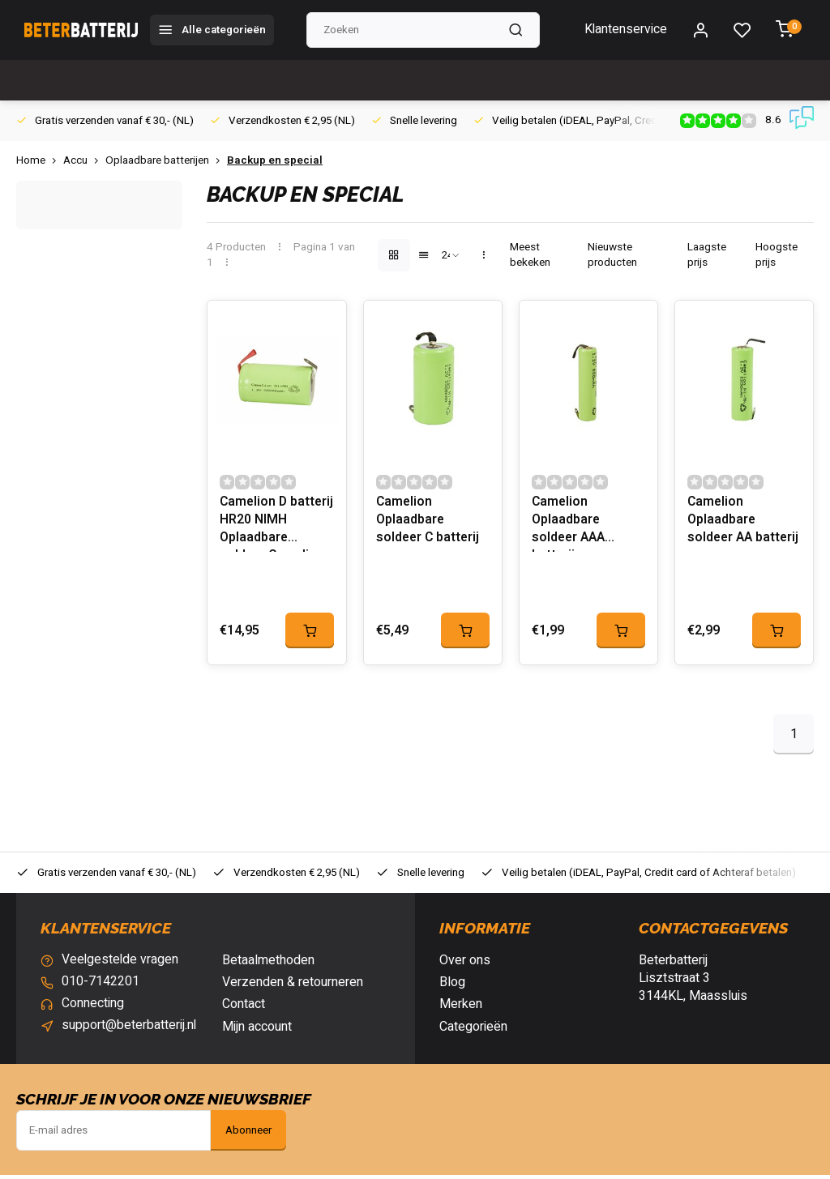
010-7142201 (100, 986)
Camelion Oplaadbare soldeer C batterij (429, 525)
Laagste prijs (706, 255)
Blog (452, 986)
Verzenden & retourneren (292, 986)
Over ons (464, 964)
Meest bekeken (530, 255)
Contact (243, 1009)
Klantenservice (625, 30)
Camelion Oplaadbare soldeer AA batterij (744, 525)
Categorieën (473, 1031)
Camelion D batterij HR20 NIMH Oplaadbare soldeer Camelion (273, 527)
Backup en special (275, 161)
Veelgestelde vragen (121, 964)
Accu (84, 161)
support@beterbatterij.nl (129, 1031)
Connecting (93, 1009)
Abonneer (248, 1134)
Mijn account (257, 1031)
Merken (460, 1009)
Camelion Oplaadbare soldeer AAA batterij (569, 527)
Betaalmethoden (268, 964)
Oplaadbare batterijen (166, 161)
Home (39, 161)
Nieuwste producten (612, 255)
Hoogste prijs (776, 255)
